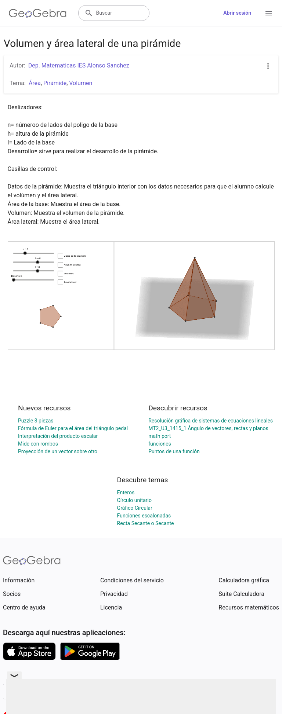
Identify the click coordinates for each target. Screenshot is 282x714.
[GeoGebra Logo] (37, 13)
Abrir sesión (237, 13)
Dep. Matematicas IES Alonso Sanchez (78, 65)
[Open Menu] (268, 13)
